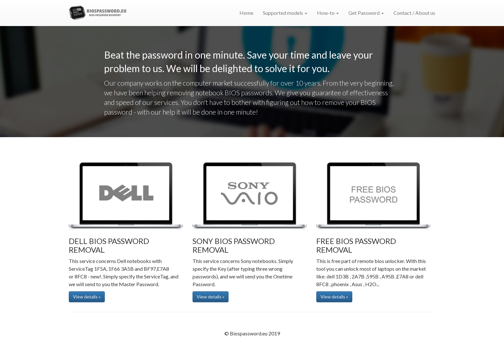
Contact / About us (414, 13)
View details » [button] (87, 296)
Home (246, 13)
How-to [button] (328, 13)
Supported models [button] (285, 13)
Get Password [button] (366, 13)
